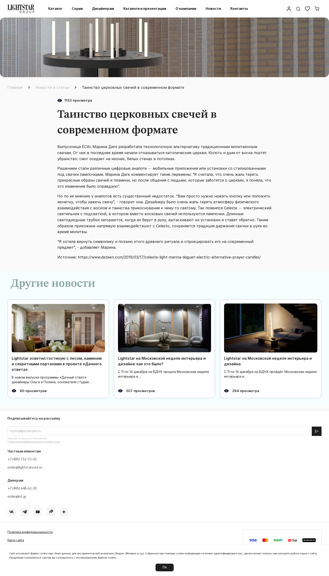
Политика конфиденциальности (30, 532)
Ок (165, 567)
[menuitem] (55, 8)
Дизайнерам (103, 9)
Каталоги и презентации (144, 9)
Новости (213, 9)
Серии (77, 9)
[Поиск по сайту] (298, 9)
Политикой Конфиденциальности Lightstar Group (34, 442)
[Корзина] (317, 9)
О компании (186, 9)
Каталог (55, 9)
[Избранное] (307, 9)
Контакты (239, 9)
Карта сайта (15, 540)
